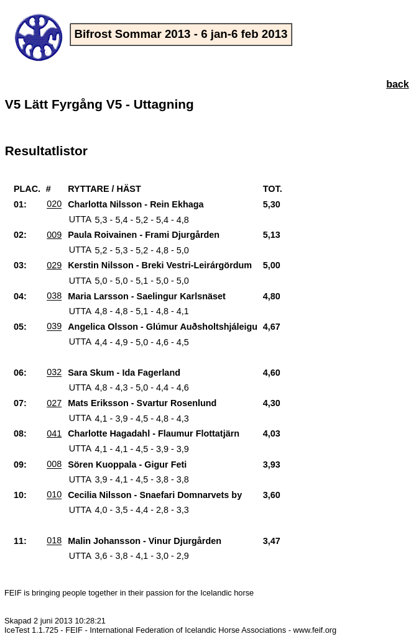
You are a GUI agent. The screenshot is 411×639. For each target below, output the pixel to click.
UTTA (80, 220)
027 (54, 403)
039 (54, 327)
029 (54, 265)
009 (54, 235)
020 (54, 204)
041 (54, 433)
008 (54, 464)
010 (54, 495)
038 (54, 296)
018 (54, 541)
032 (54, 373)
